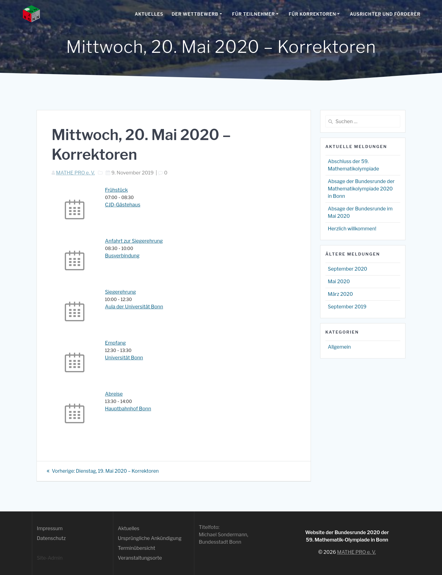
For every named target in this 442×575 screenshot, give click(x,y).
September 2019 (347, 307)
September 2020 (347, 269)
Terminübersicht (136, 548)
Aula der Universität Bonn (134, 307)
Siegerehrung (120, 292)
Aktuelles (149, 14)
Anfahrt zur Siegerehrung (134, 241)
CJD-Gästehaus (122, 205)
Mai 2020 (339, 281)
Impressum (50, 528)
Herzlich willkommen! (352, 229)
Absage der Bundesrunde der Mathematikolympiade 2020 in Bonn (361, 188)
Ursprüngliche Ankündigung (150, 538)
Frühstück (116, 190)
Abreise (114, 394)
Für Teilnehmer (253, 14)
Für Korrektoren (312, 14)
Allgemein (339, 347)
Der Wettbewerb (195, 14)
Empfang (115, 343)
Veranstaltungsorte (140, 558)
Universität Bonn (124, 358)
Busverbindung (122, 256)
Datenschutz (51, 538)
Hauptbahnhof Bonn (128, 409)
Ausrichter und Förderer (385, 14)
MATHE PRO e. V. (75, 173)
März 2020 (340, 294)
